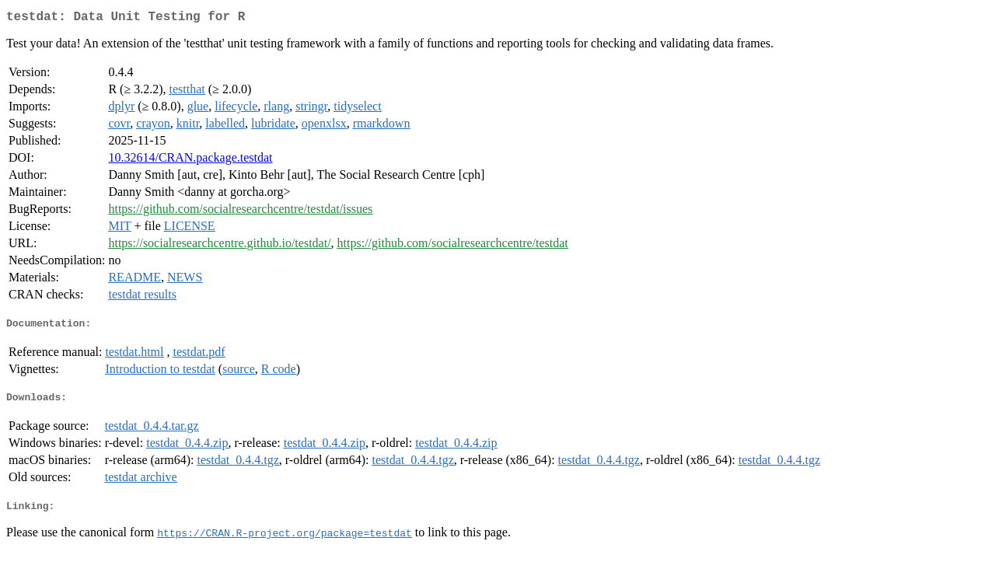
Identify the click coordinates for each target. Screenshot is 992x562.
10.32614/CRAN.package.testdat (190, 160)
